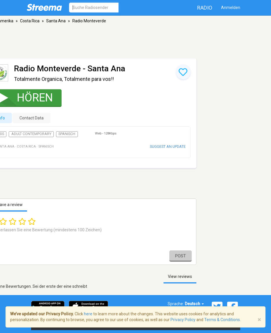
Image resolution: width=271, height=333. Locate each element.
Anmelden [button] (230, 7)
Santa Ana (56, 21)
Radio (204, 8)
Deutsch (194, 303)
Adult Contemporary (31, 134)
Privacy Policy (183, 319)
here (88, 314)
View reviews (180, 276)
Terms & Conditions (222, 319)
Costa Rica (30, 21)
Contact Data (31, 118)
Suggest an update (168, 146)
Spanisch (66, 134)
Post (180, 256)
